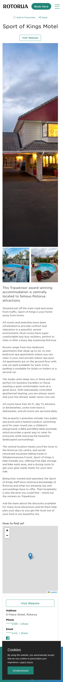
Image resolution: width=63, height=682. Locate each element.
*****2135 (12, 623)
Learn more (26, 662)
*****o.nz (11, 633)
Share (43, 17)
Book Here (41, 6)
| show (24, 623)
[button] (30, 556)
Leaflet (52, 592)
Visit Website (30, 37)
